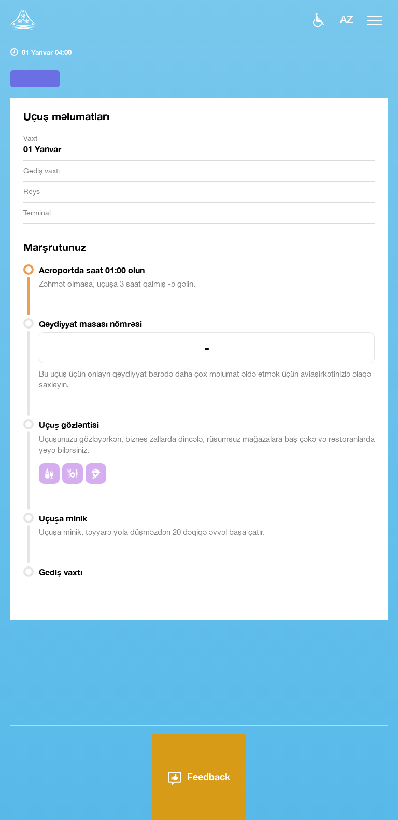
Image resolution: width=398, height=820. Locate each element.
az (346, 18)
